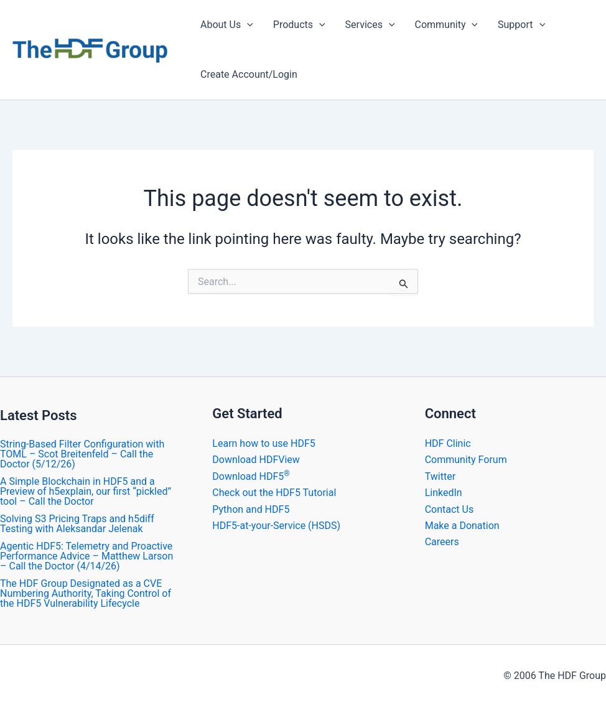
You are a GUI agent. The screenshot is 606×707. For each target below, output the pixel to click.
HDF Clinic (448, 443)
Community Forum (466, 460)
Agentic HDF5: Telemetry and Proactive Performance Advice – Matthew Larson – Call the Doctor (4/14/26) (86, 556)
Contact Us (449, 509)
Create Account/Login (248, 74)
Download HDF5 (250, 476)
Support (521, 25)
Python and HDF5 (250, 509)
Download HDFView (256, 460)
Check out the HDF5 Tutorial (274, 493)
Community (446, 25)
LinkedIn (443, 493)
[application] (247, 25)
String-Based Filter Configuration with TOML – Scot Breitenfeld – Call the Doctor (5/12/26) (82, 454)
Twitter (440, 476)
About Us (226, 25)
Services (370, 25)
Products (299, 25)
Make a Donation (462, 525)
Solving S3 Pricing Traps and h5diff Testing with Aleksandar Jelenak (77, 524)
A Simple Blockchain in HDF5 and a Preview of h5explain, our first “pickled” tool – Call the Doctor (85, 491)
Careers (442, 542)
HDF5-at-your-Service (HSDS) (276, 525)
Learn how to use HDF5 (263, 443)
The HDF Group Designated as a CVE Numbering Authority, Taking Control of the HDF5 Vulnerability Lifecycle (85, 593)
